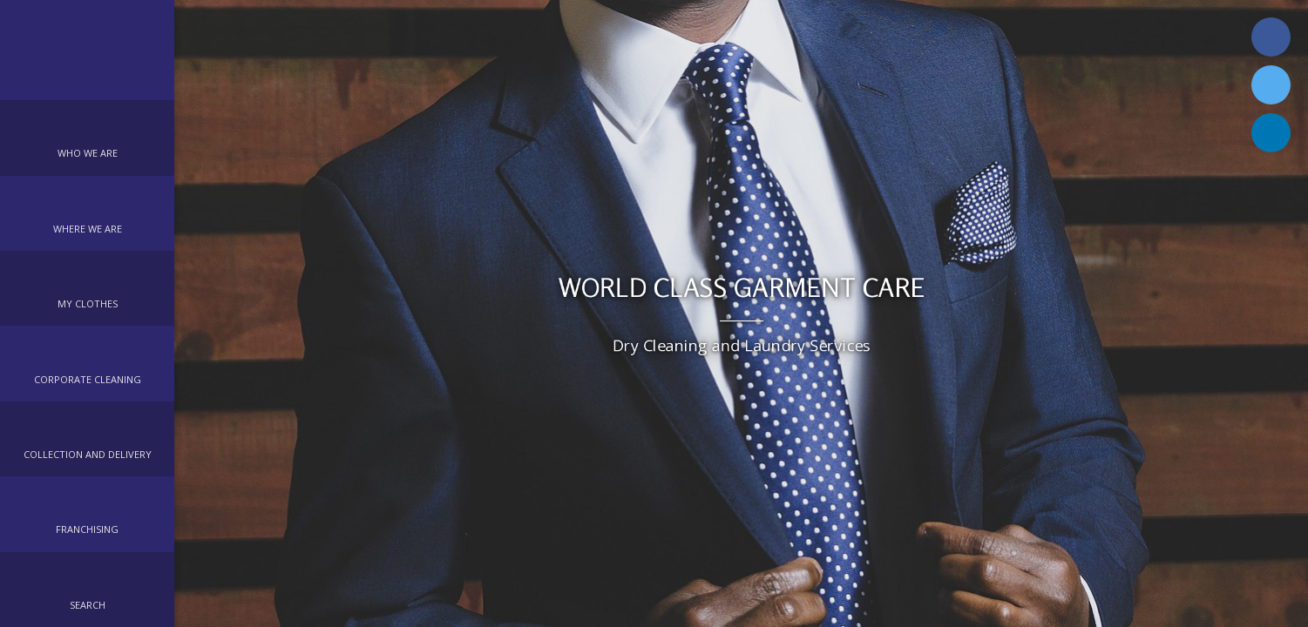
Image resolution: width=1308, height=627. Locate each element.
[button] (87, 137)
